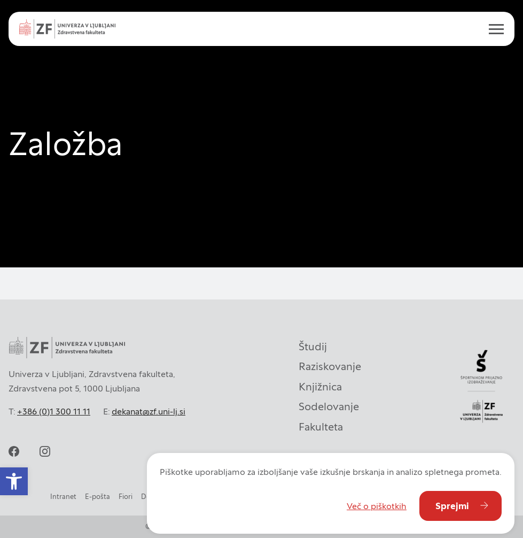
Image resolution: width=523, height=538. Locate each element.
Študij (313, 346)
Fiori (125, 496)
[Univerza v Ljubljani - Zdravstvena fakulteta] (67, 29)
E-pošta (97, 496)
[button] (14, 481)
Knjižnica (320, 387)
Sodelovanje (329, 406)
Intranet (63, 496)
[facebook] (14, 451)
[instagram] (45, 451)
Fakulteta (321, 427)
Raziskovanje (330, 366)
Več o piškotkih (377, 506)
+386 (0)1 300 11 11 (53, 411)
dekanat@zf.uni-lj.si (148, 411)
